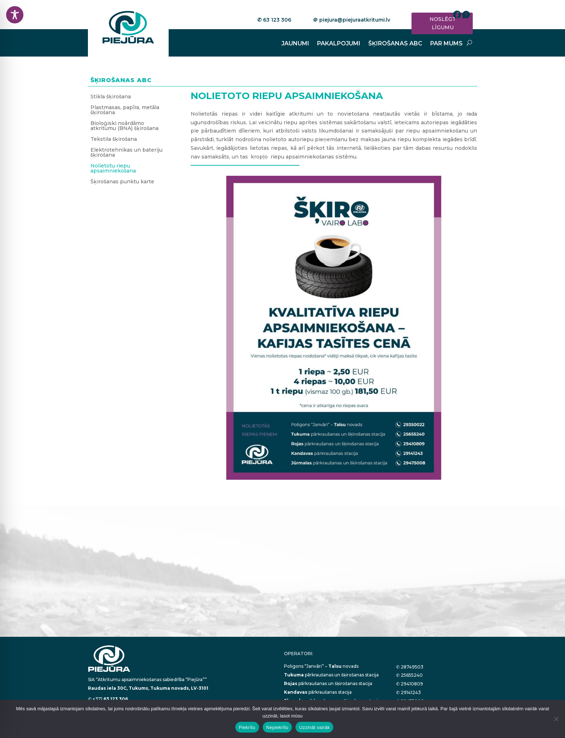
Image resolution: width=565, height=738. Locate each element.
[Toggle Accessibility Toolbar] (14, 14)
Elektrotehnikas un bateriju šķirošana (126, 152)
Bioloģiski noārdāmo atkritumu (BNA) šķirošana (124, 126)
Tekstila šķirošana (113, 139)
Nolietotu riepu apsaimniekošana (113, 168)
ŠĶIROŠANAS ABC (395, 44)
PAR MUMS (446, 44)
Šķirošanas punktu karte (122, 182)
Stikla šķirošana (110, 97)
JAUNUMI (295, 44)
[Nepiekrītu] (556, 719)
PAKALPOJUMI (338, 44)
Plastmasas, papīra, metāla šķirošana (124, 110)
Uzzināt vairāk (314, 727)
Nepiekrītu (277, 727)
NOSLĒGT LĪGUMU (443, 23)
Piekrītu (247, 727)
